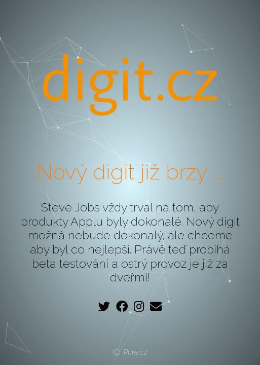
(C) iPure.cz (130, 352)
